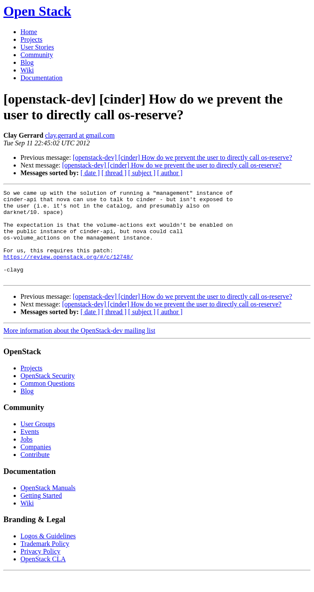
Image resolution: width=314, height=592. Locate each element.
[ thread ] (114, 172)
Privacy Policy (40, 569)
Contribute (34, 472)
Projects (31, 39)
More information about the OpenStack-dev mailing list (79, 348)
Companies (35, 464)
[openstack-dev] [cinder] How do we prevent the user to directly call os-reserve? (182, 157)
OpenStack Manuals (47, 505)
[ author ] (170, 172)
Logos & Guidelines (48, 553)
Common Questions (47, 401)
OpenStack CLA (43, 576)
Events (29, 449)
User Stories (37, 47)
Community (36, 54)
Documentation (41, 77)
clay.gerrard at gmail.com (80, 135)
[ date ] (90, 172)
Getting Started (41, 513)
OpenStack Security (47, 393)
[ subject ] (142, 172)
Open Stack (37, 11)
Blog (27, 62)
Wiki (27, 70)
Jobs (26, 457)
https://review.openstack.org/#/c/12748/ (68, 270)
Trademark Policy (44, 561)
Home (28, 31)
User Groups (37, 441)
